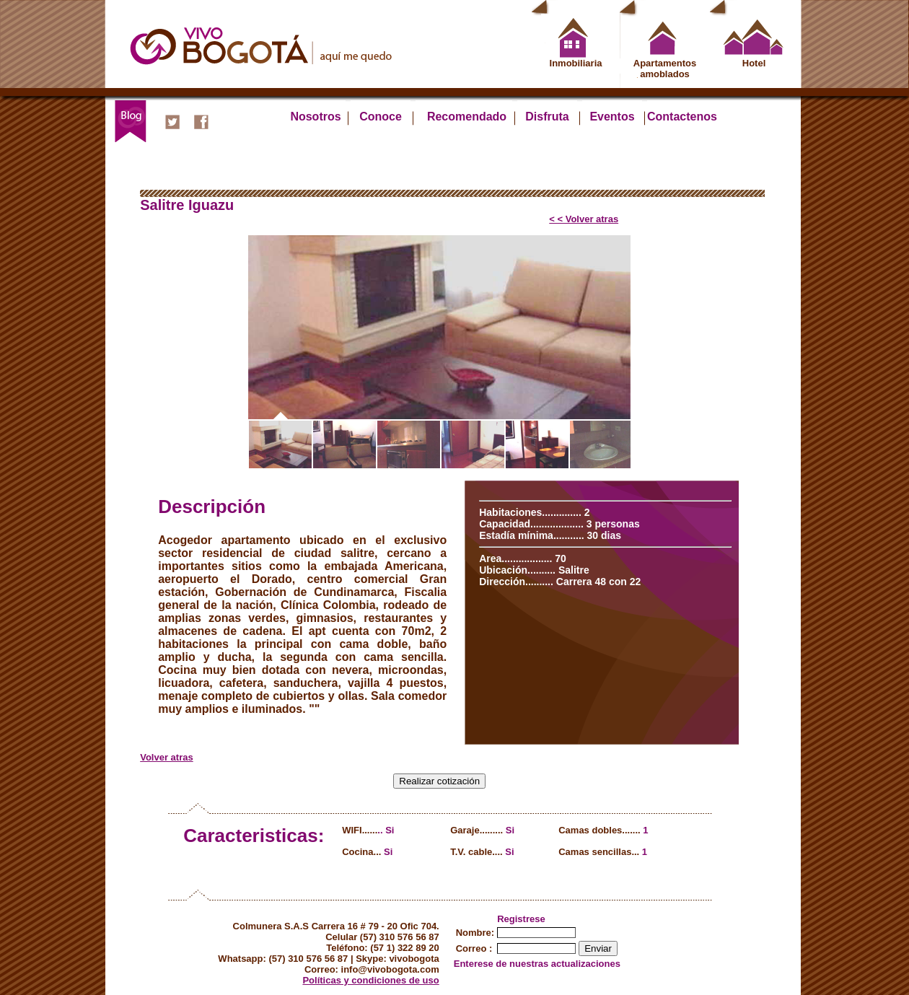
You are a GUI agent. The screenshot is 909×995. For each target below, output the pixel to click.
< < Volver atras (583, 219)
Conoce (380, 116)
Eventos (611, 116)
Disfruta (546, 116)
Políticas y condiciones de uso (370, 980)
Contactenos (677, 116)
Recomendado (466, 116)
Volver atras (166, 757)
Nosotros (315, 116)
